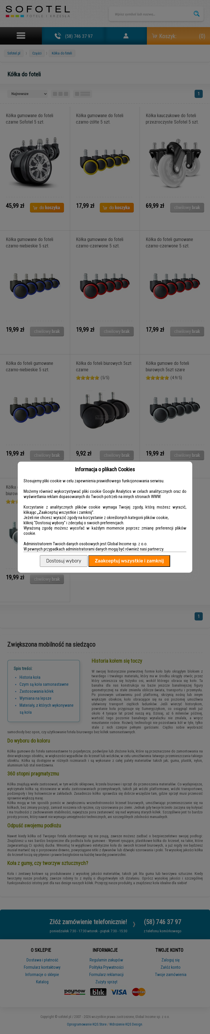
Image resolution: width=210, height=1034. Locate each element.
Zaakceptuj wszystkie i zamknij (129, 561)
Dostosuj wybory (63, 561)
